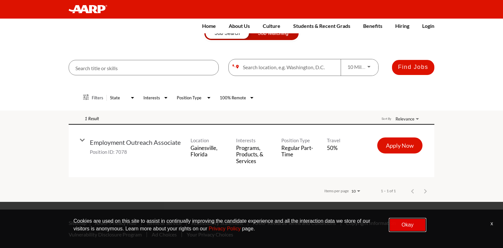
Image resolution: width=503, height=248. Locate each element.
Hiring (402, 26)
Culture (271, 26)
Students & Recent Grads (321, 26)
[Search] (413, 67)
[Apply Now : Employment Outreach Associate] (399, 145)
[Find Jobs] (413, 67)
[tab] (227, 33)
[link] (251, 151)
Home (209, 26)
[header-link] (91, 9)
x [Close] (491, 223)
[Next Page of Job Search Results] (425, 191)
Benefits (372, 26)
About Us (239, 26)
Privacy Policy (225, 228)
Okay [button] (407, 224)
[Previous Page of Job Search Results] (412, 191)
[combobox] (143, 67)
